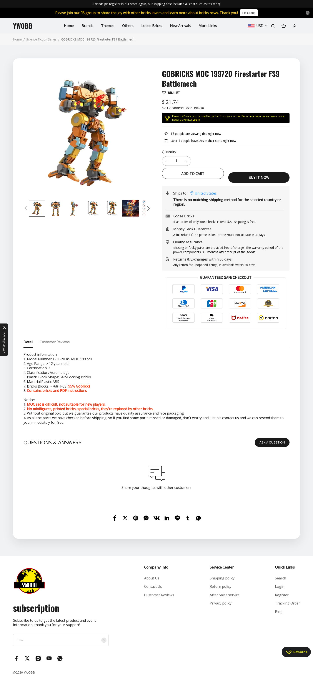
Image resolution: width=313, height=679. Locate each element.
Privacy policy (220, 603)
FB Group (249, 13)
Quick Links (285, 567)
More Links (207, 25)
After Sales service (225, 595)
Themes (107, 25)
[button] (26, 208)
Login (279, 586)
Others (127, 25)
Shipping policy (222, 578)
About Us (151, 578)
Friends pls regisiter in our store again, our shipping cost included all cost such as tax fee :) (156, 3)
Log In (196, 120)
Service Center (222, 567)
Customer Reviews (159, 595)
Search (280, 578)
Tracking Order (287, 603)
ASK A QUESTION (272, 442)
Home (69, 25)
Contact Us (153, 586)
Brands (87, 25)
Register (282, 595)
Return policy (220, 586)
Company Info (156, 567)
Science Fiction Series (41, 39)
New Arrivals (180, 25)
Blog (279, 611)
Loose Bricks (151, 25)
